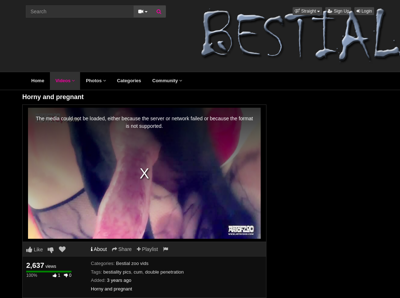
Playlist (147, 249)
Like (34, 249)
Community (167, 80)
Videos (65, 80)
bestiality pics (117, 272)
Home (37, 80)
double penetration (164, 272)
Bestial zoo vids (132, 263)
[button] (307, 11)
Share (122, 249)
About (99, 249)
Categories (129, 80)
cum (138, 272)
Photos (96, 80)
